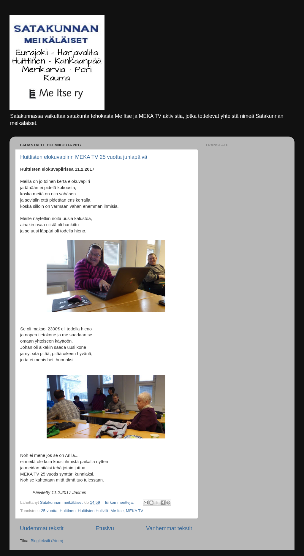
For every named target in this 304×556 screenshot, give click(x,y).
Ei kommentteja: (120, 502)
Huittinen (67, 511)
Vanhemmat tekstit (169, 528)
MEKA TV (134, 511)
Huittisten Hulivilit (93, 511)
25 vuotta (49, 511)
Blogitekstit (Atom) (47, 540)
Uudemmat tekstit (42, 528)
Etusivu (105, 528)
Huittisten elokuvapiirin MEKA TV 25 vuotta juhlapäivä (83, 157)
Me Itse (117, 511)
